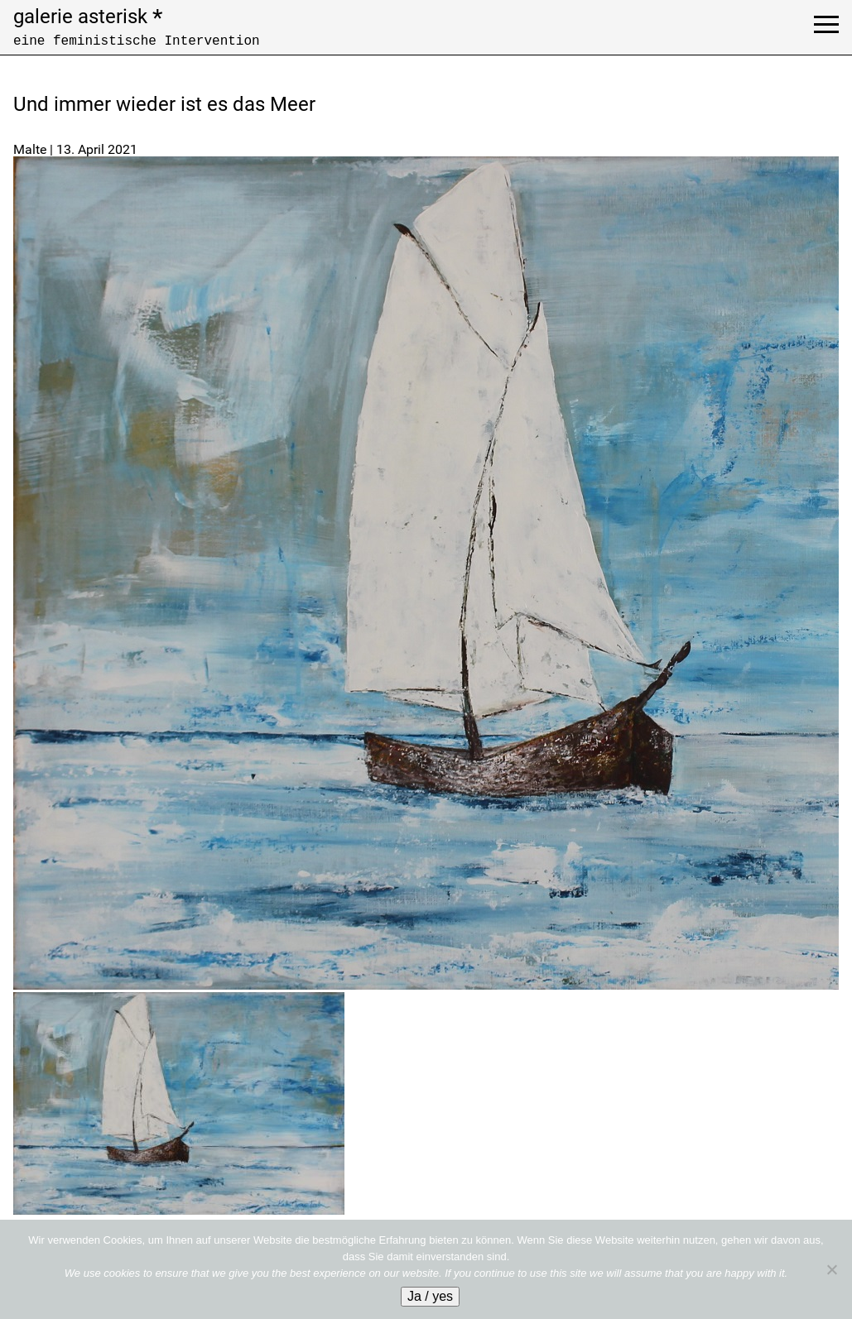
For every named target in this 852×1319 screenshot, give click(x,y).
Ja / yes (430, 1296)
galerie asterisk (87, 16)
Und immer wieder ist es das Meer (164, 104)
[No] (831, 1269)
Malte (29, 149)
